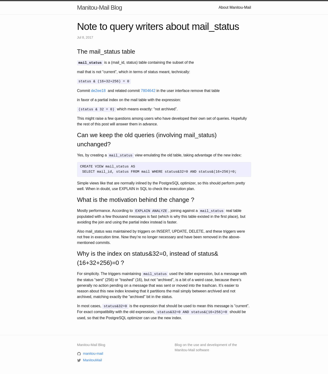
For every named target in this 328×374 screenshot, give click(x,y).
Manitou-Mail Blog (99, 7)
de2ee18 (98, 90)
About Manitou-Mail (235, 7)
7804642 (148, 90)
